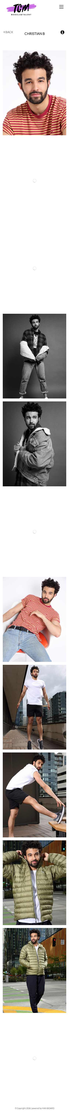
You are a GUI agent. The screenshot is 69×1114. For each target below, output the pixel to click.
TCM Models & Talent (27, 9)
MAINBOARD (48, 1108)
